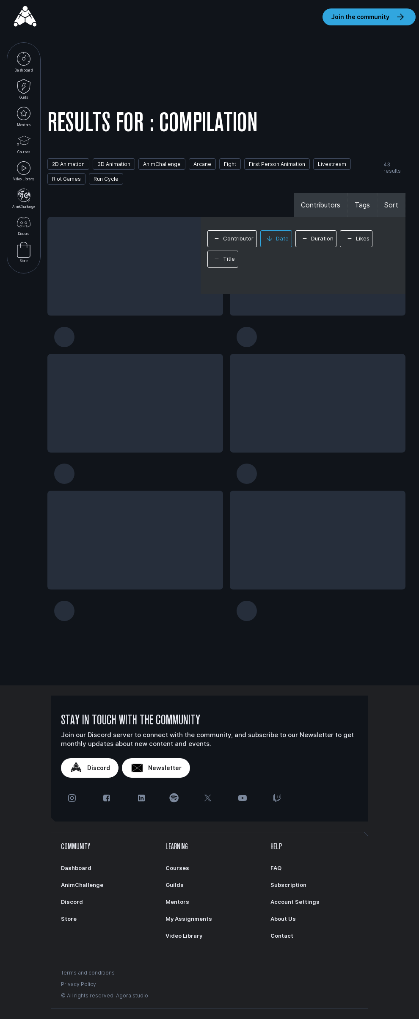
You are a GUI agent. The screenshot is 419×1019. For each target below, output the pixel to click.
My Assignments (188, 918)
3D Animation (113, 164)
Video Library (23, 171)
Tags (362, 205)
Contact (281, 935)
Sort (391, 205)
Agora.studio (132, 995)
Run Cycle (106, 179)
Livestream (332, 164)
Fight (230, 164)
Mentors (23, 116)
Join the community (369, 17)
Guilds (23, 89)
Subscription (288, 884)
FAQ (275, 867)
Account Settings (295, 901)
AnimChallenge (23, 198)
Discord (23, 225)
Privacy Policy (78, 984)
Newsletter (156, 768)
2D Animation (68, 164)
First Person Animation (277, 164)
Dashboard (23, 61)
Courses (23, 143)
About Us (283, 918)
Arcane (202, 164)
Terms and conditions (88, 972)
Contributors (320, 205)
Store (23, 252)
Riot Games (66, 179)
